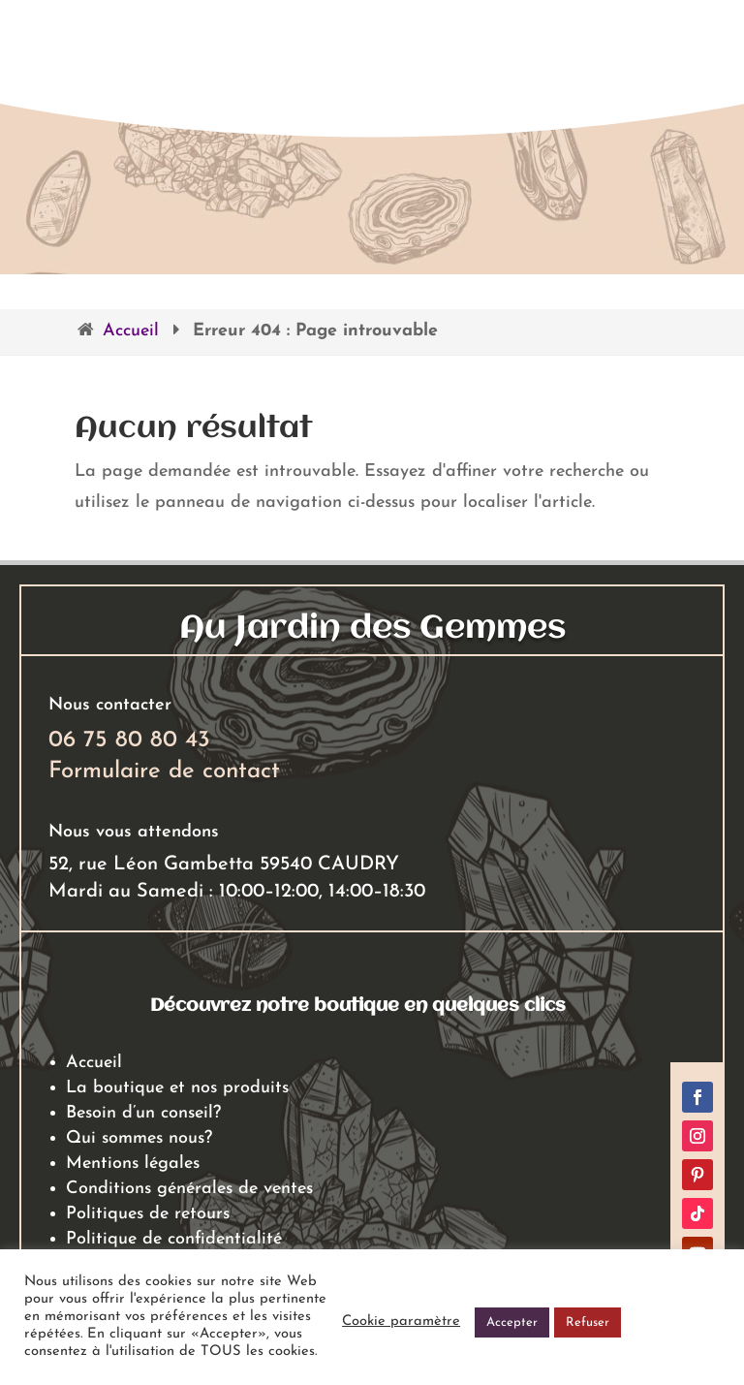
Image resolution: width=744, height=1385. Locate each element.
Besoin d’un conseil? (143, 1113)
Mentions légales (133, 1163)
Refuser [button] (587, 1322)
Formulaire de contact (164, 771)
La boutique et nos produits (177, 1088)
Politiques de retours (148, 1214)
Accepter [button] (512, 1322)
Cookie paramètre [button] (401, 1321)
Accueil (131, 331)
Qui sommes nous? (139, 1138)
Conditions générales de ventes (189, 1189)
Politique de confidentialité (174, 1239)
